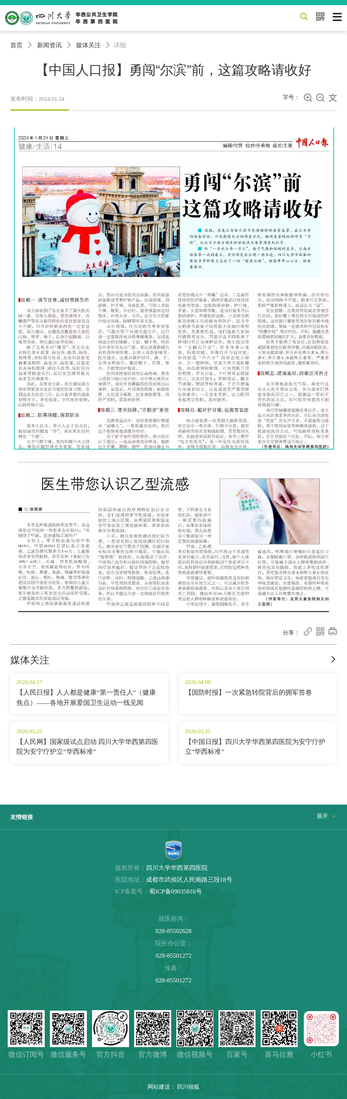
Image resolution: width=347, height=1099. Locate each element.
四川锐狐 (188, 1087)
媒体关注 (88, 45)
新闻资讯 (49, 45)
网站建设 (159, 1087)
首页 (16, 45)
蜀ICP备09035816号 (175, 891)
